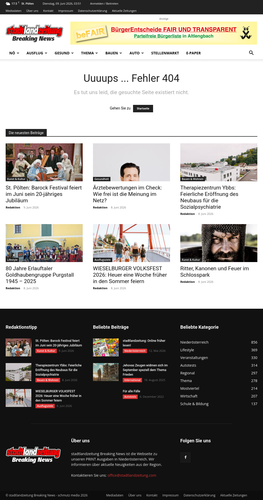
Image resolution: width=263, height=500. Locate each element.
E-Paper (193, 53)
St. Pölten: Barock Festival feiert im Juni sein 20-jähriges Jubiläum (44, 194)
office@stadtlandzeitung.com (132, 475)
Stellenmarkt (165, 53)
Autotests (130, 396)
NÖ (14, 53)
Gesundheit (102, 179)
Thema (89, 53)
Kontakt (48, 11)
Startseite (143, 108)
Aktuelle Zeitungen (124, 11)
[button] (251, 53)
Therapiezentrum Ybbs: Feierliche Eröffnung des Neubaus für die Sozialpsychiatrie (209, 197)
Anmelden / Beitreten (104, 3)
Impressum (65, 11)
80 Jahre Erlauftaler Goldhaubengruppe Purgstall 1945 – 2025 (40, 274)
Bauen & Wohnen (192, 179)
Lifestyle (12, 260)
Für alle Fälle (131, 391)
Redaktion (13, 207)
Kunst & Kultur (16, 179)
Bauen (113, 53)
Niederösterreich (134, 351)
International (132, 380)
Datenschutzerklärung (92, 11)
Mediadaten (13, 11)
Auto (136, 53)
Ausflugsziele (103, 260)
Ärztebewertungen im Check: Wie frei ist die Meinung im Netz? (127, 194)
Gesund (64, 53)
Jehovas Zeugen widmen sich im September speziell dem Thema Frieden (145, 370)
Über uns (32, 11)
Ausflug (37, 53)
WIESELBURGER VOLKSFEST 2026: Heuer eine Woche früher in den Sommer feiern (130, 274)
